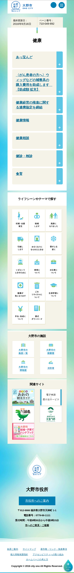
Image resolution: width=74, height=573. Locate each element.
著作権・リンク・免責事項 (53, 549)
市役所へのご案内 (37, 500)
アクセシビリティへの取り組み (48, 554)
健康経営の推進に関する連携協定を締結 (32, 105)
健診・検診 (24, 156)
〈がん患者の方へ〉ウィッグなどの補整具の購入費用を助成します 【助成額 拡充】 (34, 82)
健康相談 (22, 138)
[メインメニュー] (61, 5)
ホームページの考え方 (37, 559)
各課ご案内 (12, 549)
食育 (19, 174)
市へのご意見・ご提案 (37, 525)
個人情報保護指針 (19, 554)
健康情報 (22, 120)
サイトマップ (29, 549)
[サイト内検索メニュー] (53, 5)
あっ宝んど (24, 57)
